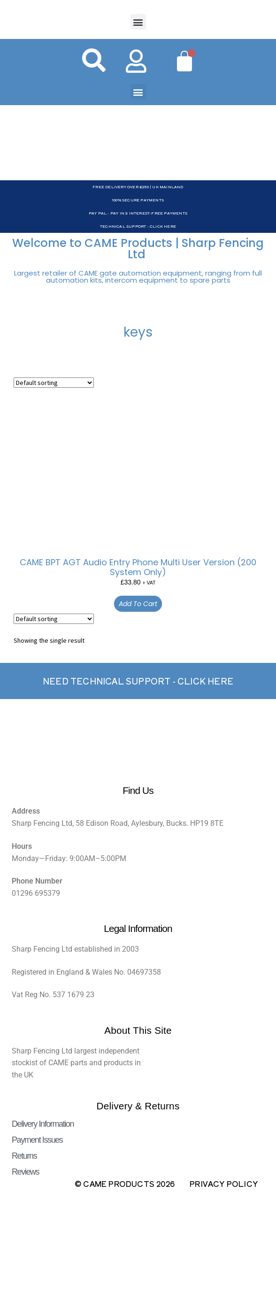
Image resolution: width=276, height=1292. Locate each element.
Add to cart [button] (138, 603)
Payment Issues (37, 1140)
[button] (138, 22)
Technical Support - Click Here (138, 226)
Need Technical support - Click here (138, 681)
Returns (24, 1156)
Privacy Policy (224, 1183)
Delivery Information (43, 1124)
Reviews (25, 1172)
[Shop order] (54, 382)
